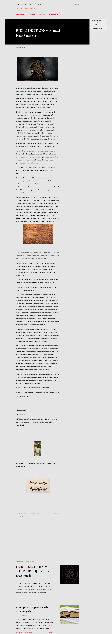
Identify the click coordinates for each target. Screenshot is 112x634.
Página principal (20, 14)
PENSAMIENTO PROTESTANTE (28, 4)
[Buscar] (76, 4)
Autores (32, 14)
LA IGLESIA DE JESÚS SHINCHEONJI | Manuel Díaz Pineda (33, 571)
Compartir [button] (56, 513)
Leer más (51, 597)
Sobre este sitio (54, 14)
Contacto (42, 14)
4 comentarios (28, 632)
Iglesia (24, 513)
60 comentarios (28, 597)
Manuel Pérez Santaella (34, 513)
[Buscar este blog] (97, 22)
